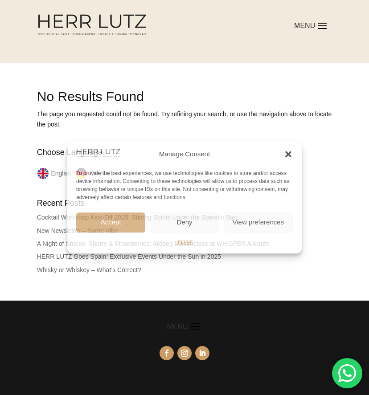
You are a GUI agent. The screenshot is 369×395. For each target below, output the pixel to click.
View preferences (258, 222)
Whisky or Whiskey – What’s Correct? (89, 269)
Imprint (184, 242)
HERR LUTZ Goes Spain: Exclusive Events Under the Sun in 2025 (129, 256)
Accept (111, 222)
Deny (184, 222)
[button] (288, 154)
